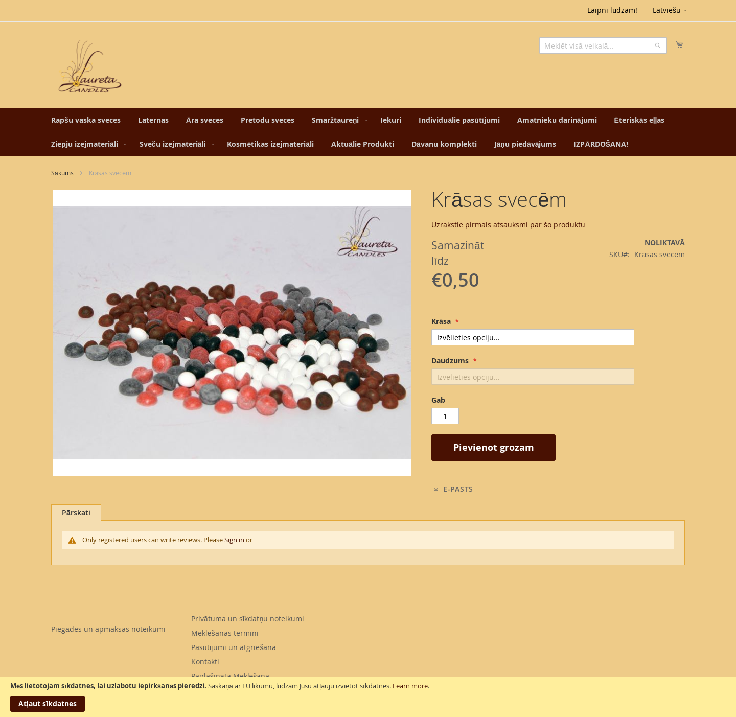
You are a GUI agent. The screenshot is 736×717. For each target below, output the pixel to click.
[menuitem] (86, 120)
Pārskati (76, 512)
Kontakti (205, 661)
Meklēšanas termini (225, 633)
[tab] (76, 512)
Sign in (234, 539)
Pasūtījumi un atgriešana (234, 647)
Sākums (62, 173)
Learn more (410, 685)
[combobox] (603, 45)
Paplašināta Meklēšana (230, 676)
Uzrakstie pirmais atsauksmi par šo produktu (508, 224)
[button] (670, 10)
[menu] (368, 132)
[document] (368, 697)
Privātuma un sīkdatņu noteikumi (247, 618)
